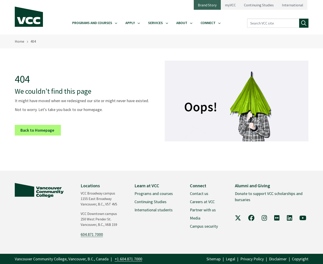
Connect (208, 22)
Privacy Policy (252, 259)
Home (19, 41)
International (292, 5)
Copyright (300, 259)
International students (153, 209)
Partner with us (203, 209)
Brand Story (207, 5)
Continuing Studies (259, 5)
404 (33, 41)
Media (195, 218)
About (181, 22)
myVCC (230, 5)
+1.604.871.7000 (128, 259)
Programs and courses (153, 193)
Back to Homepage (40, 130)
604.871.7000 (92, 234)
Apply (130, 22)
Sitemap (213, 259)
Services (155, 22)
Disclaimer (278, 259)
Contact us (199, 193)
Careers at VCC (202, 201)
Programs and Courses (92, 22)
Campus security (204, 226)
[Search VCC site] (273, 23)
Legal (230, 259)
